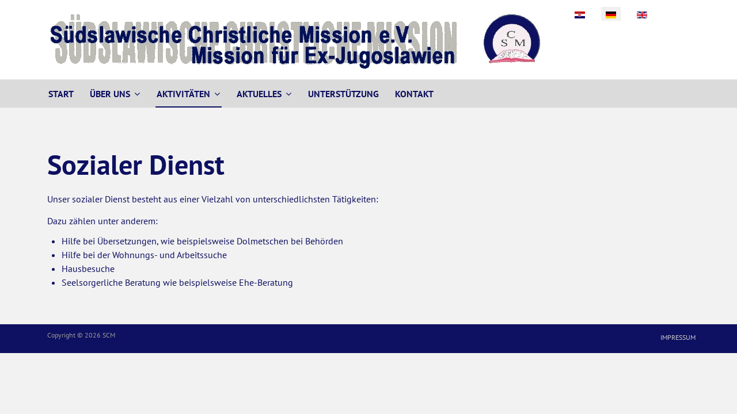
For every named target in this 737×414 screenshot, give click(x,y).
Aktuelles (259, 93)
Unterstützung (343, 93)
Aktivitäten (183, 93)
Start (61, 93)
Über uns (110, 93)
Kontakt (414, 93)
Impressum (678, 337)
